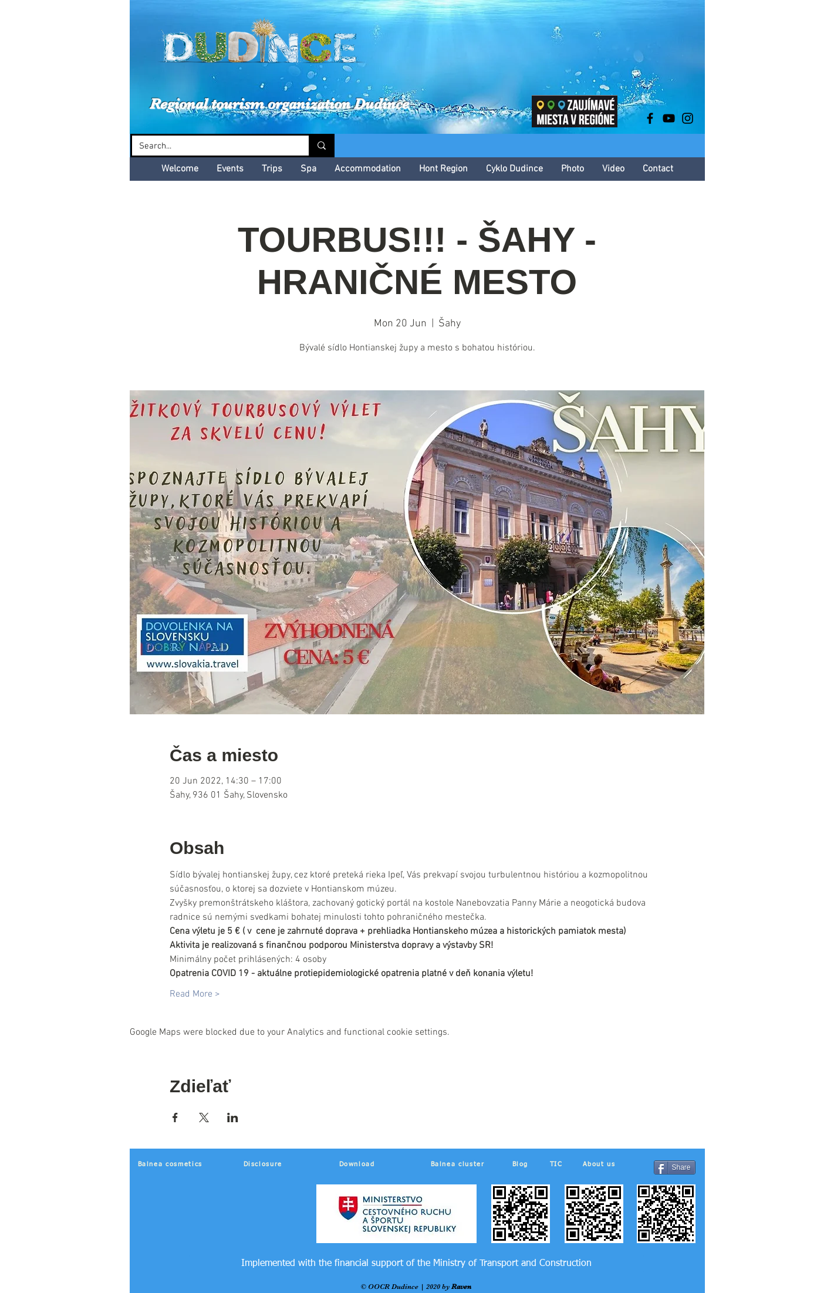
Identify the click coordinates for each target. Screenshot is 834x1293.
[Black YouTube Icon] (668, 118)
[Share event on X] (204, 1117)
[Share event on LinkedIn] (232, 1117)
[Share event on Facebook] (175, 1117)
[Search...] (211, 146)
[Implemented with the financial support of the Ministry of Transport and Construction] (416, 1263)
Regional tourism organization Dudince (279, 103)
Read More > (195, 994)
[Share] (674, 1167)
